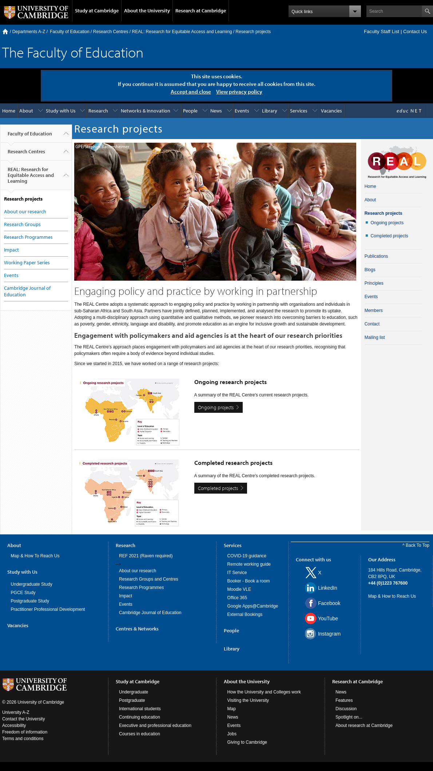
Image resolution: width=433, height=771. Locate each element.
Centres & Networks (137, 628)
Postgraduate (132, 700)
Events (242, 110)
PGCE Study (23, 592)
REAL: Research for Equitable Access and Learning (182, 31)
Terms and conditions (22, 738)
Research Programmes (28, 237)
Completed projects (218, 488)
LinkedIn (327, 588)
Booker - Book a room (248, 581)
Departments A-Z (28, 31)
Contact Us (415, 31)
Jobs (232, 733)
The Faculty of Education (72, 52)
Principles (374, 283)
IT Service (237, 572)
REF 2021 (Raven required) (145, 555)
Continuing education (139, 717)
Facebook (329, 603)
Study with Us (61, 110)
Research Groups (22, 224)
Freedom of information (24, 732)
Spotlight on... (348, 717)
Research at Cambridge (200, 10)
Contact (372, 324)
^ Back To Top (415, 545)
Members (374, 310)
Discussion (346, 708)
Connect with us (313, 559)
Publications (376, 256)
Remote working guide (249, 564)
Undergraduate (133, 692)
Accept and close (191, 91)
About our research (25, 211)
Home (5, 31)
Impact (11, 249)
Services (298, 110)
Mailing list (375, 337)
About (26, 110)
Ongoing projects (216, 407)
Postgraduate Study (30, 601)
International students (140, 708)
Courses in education (139, 733)
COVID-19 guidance (246, 555)
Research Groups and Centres (148, 579)
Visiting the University (248, 700)
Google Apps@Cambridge (252, 606)
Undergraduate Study (31, 584)
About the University (147, 10)
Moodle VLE (239, 589)
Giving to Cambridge (247, 742)
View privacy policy (239, 91)
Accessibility (14, 725)
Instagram (329, 634)
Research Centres (110, 31)
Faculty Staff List (381, 31)
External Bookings (245, 614)
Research (98, 110)
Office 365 (237, 597)
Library (269, 110)
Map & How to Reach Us (392, 596)
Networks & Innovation (145, 110)
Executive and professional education (155, 725)
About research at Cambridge (364, 725)
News (216, 110)
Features (344, 700)
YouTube (328, 618)
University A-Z (15, 712)
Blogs (370, 269)
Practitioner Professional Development (48, 609)
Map (231, 708)
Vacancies (331, 110)
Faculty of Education (70, 31)
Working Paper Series (27, 262)
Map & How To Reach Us (35, 555)
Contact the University (23, 718)
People (190, 110)
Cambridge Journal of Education (150, 612)
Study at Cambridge (97, 10)
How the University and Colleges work (264, 692)
